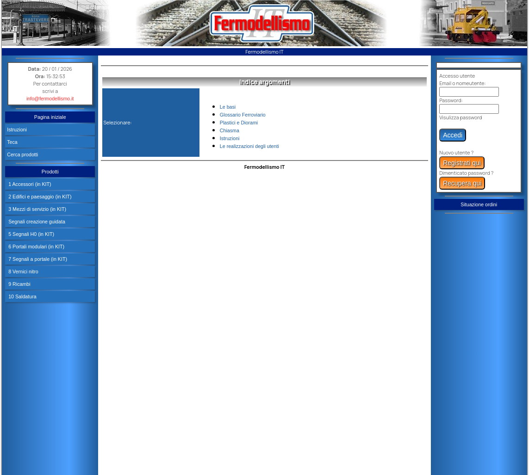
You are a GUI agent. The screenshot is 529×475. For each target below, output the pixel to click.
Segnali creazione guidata (36, 221)
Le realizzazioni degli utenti (249, 146)
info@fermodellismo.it (50, 98)
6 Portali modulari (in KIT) (35, 246)
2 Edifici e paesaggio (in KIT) (39, 196)
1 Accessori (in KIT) (29, 184)
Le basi (228, 107)
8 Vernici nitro (22, 271)
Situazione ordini (479, 204)
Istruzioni (17, 129)
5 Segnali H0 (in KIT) (30, 234)
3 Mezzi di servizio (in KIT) (36, 209)
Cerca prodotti (22, 154)
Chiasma (229, 130)
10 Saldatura (21, 296)
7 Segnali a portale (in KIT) (37, 259)
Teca (12, 142)
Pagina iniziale (50, 117)
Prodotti (50, 171)
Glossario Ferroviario (243, 114)
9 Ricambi (18, 284)
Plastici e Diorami (239, 122)
